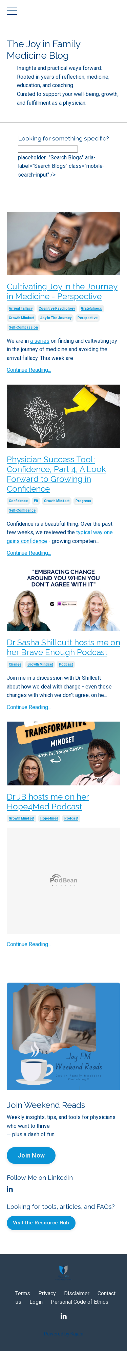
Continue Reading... (29, 370)
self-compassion (23, 327)
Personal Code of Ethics (79, 1302)
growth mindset (21, 318)
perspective (88, 318)
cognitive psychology (57, 308)
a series (39, 341)
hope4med (49, 818)
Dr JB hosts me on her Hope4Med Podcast (48, 801)
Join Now (31, 1155)
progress (83, 501)
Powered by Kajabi (63, 1333)
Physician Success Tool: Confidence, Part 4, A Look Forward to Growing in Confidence (56, 474)
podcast (66, 664)
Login (36, 1302)
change (15, 664)
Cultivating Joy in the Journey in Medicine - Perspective (62, 291)
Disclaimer (76, 1293)
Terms (22, 1293)
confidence (18, 501)
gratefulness (91, 308)
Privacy (47, 1293)
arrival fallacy (21, 308)
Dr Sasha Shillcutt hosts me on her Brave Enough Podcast (63, 647)
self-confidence (22, 510)
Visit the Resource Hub (41, 1223)
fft (36, 501)
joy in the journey (55, 318)
